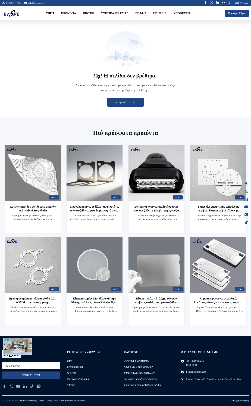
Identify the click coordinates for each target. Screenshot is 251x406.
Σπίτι (50, 13)
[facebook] (4, 386)
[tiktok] (32, 386)
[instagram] (39, 386)
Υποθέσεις (181, 13)
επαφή (140, 13)
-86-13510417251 (195, 361)
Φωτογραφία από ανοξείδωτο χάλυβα (142, 385)
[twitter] (11, 386)
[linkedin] (25, 386)
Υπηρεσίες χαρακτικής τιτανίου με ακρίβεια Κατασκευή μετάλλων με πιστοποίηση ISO (218, 210)
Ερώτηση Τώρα (236, 13)
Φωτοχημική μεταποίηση (136, 361)
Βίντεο (88, 13)
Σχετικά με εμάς (114, 13)
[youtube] (18, 386)
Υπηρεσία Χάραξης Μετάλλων (139, 372)
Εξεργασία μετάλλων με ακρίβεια (140, 379)
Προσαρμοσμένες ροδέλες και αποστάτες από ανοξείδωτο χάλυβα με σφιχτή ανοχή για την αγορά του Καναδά (94, 210)
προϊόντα (71, 372)
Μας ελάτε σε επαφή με (78, 379)
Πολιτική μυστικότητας (239, 400)
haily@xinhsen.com (36, 3)
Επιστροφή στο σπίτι (125, 102)
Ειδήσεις (159, 13)
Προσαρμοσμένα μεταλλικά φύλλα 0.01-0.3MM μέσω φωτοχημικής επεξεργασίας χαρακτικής (33, 302)
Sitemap (71, 385)
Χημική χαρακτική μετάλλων (138, 367)
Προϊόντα (68, 13)
